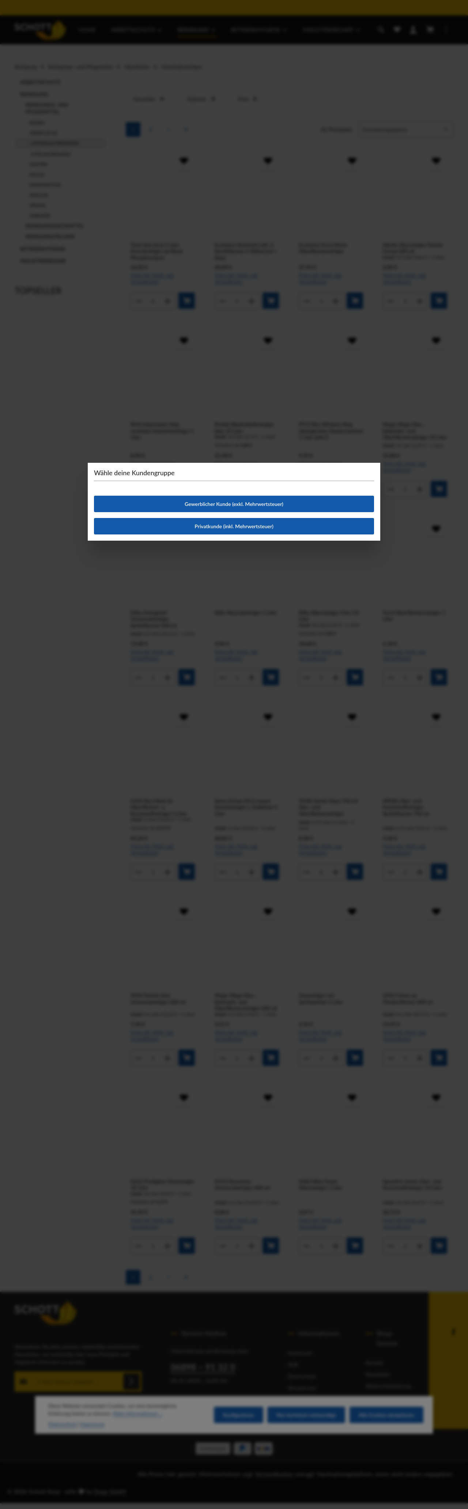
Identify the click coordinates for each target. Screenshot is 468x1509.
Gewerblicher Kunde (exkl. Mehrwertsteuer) (234, 504)
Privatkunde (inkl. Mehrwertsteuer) (234, 526)
